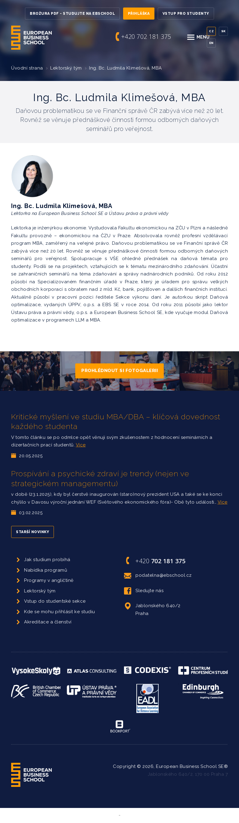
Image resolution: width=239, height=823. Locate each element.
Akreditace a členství (48, 622)
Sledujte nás (143, 591)
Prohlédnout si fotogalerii (119, 370)
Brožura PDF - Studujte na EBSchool (72, 13)
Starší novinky (32, 532)
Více (81, 445)
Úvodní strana (27, 68)
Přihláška (139, 13)
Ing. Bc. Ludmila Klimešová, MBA (125, 68)
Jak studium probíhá (47, 559)
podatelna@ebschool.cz (158, 575)
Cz (211, 31)
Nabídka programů (45, 570)
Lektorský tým (66, 68)
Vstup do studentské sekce (55, 601)
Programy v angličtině (49, 580)
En (211, 43)
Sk (223, 31)
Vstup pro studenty (186, 13)
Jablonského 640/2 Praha (152, 609)
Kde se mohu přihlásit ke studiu (59, 611)
